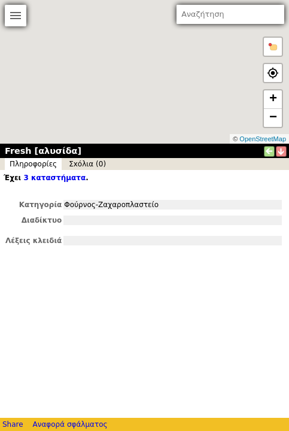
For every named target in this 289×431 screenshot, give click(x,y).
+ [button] (273, 99)
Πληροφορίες (33, 164)
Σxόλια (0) (87, 164)
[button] (273, 47)
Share (12, 424)
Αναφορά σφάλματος (69, 424)
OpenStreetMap (262, 138)
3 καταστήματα (54, 178)
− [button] (273, 118)
